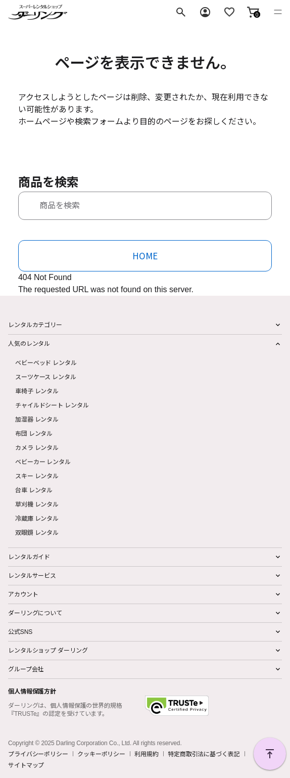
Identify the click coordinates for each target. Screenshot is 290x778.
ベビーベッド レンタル (46, 362)
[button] (253, 12)
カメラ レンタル (37, 447)
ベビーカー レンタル (43, 461)
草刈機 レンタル (37, 503)
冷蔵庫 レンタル (37, 518)
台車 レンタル (34, 489)
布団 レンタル (34, 433)
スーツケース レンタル (45, 376)
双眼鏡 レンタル (37, 532)
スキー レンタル (37, 475)
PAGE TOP (270, 754)
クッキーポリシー (101, 754)
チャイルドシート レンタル (51, 404)
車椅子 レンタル (37, 390)
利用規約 (146, 754)
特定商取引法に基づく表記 (204, 754)
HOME (145, 255)
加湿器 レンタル (37, 419)
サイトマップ (26, 765)
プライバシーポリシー (38, 754)
